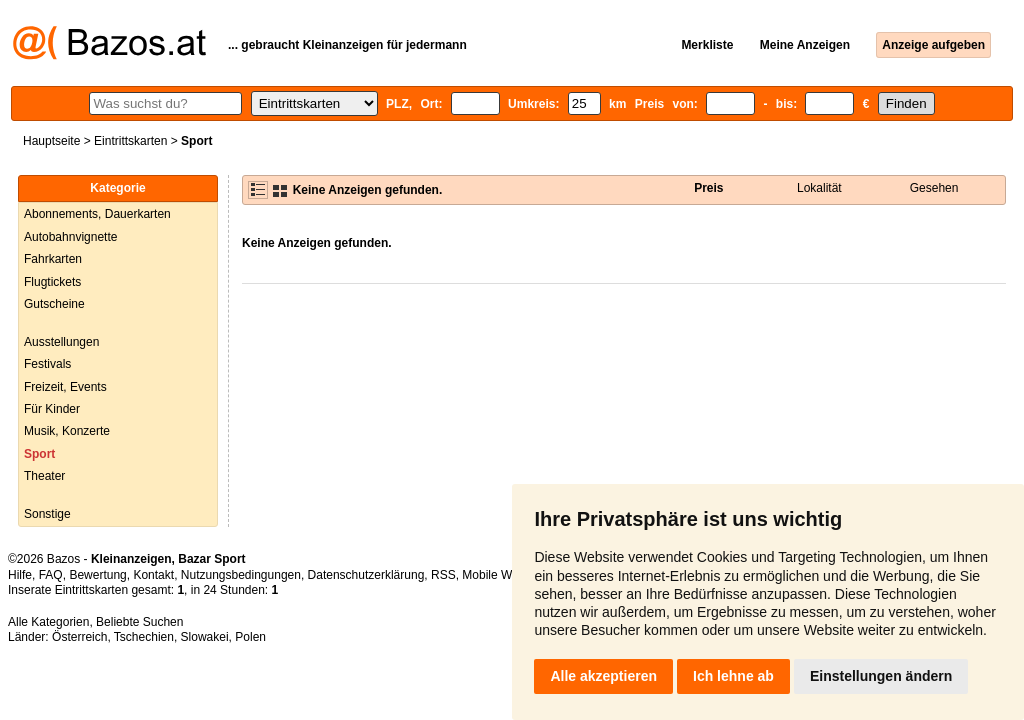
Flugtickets (52, 282)
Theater (44, 476)
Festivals (47, 364)
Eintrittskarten (130, 141)
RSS (443, 575)
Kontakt (153, 575)
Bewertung (97, 575)
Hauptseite (51, 141)
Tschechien (144, 637)
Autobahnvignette (70, 237)
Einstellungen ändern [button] (881, 676)
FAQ (51, 575)
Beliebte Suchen (139, 622)
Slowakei (205, 637)
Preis (708, 188)
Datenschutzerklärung (366, 575)
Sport (39, 454)
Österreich (79, 637)
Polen (250, 637)
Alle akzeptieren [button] (603, 676)
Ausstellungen (61, 342)
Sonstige (47, 514)
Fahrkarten (53, 259)
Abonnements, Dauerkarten (97, 214)
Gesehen (934, 188)
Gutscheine (54, 304)
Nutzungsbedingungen (241, 575)
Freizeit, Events (65, 387)
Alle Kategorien (48, 622)
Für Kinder (52, 409)
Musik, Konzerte (67, 431)
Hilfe (20, 575)
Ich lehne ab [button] (733, 676)
